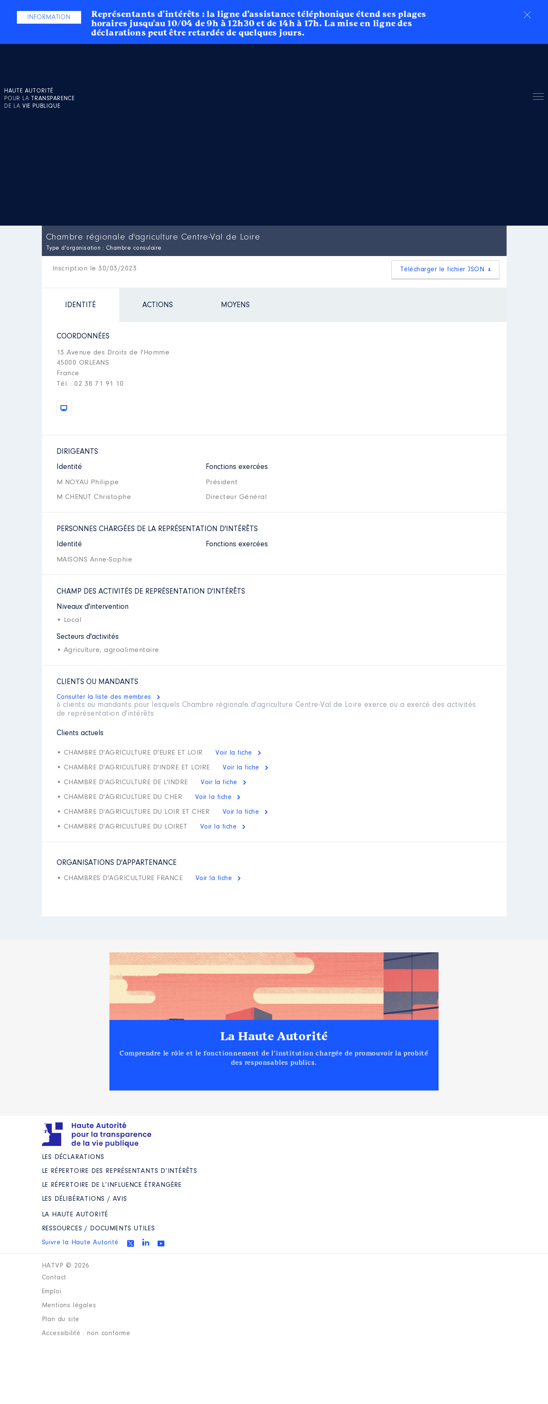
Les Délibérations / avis (84, 1199)
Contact (54, 1277)
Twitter (130, 1243)
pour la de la (39, 98)
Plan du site (61, 1319)
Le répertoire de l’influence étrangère (112, 1185)
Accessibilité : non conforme (86, 1333)
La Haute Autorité (274, 1036)
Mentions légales (69, 1305)
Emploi (52, 1291)
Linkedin (145, 1242)
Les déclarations (73, 1157)
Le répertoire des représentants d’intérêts (120, 1171)
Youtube (161, 1243)
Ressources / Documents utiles (98, 1228)
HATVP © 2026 (66, 1265)
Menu (538, 98)
